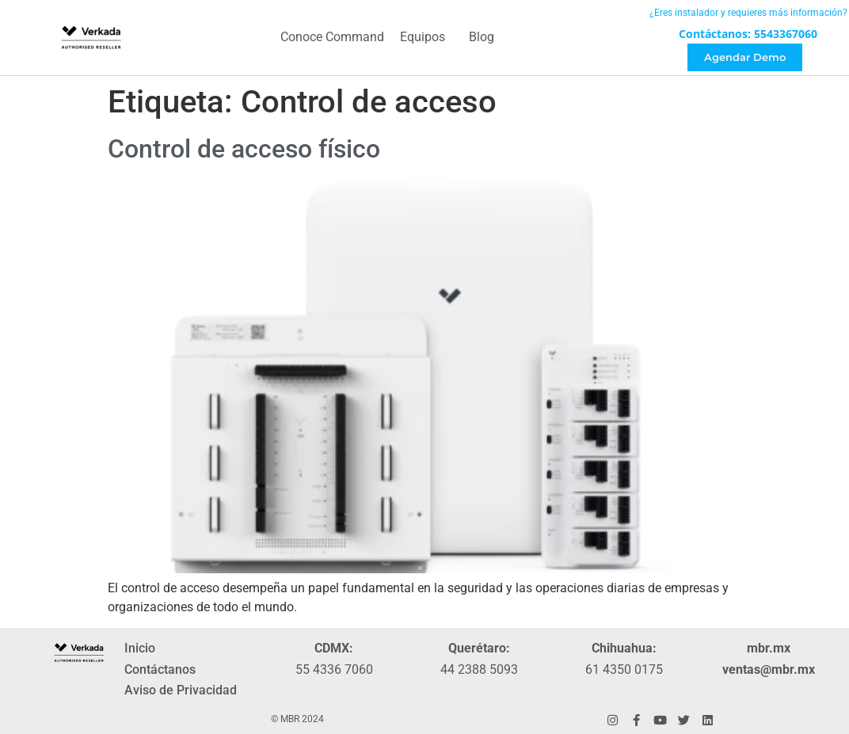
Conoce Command (332, 37)
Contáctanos (160, 669)
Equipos (426, 38)
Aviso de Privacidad (180, 690)
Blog (481, 37)
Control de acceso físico (244, 149)
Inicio (139, 648)
